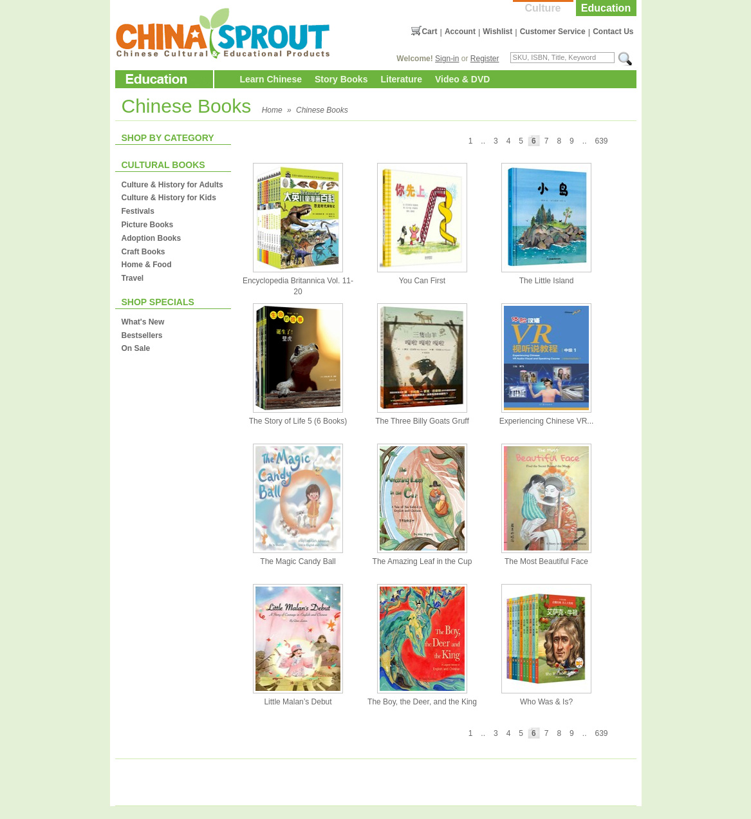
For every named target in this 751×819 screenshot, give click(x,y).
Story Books (341, 79)
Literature (401, 79)
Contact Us (613, 31)
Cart (429, 31)
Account (460, 31)
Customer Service (553, 31)
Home (272, 110)
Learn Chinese (271, 79)
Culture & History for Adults (172, 184)
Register (484, 58)
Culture (543, 8)
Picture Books (148, 224)
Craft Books (143, 251)
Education (606, 8)
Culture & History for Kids (169, 197)
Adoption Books (151, 238)
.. (584, 141)
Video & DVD (462, 79)
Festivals (138, 211)
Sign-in (447, 58)
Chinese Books (322, 110)
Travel (133, 278)
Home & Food (147, 264)
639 (601, 141)
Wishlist (497, 31)
